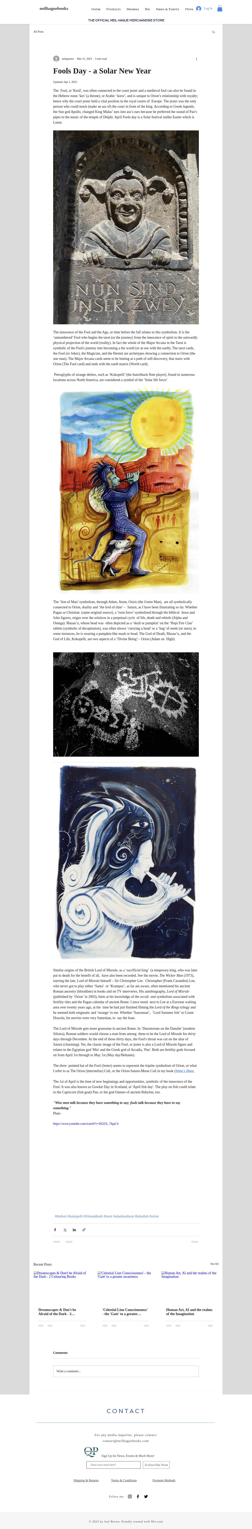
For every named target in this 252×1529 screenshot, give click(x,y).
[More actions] (196, 58)
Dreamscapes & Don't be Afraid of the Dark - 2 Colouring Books (57, 1312)
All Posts (38, 31)
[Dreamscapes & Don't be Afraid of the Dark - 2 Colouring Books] (62, 1287)
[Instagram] (129, 1496)
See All (214, 1263)
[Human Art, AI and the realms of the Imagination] (189, 1287)
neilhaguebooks (54, 8)
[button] (219, 8)
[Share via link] (84, 1230)
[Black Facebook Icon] (137, 1496)
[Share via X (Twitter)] (65, 1230)
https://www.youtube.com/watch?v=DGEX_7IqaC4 (85, 1123)
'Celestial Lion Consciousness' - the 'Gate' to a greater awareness (125, 1312)
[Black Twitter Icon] (146, 1496)
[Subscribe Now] (156, 1465)
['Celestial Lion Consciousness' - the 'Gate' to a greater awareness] (126, 1287)
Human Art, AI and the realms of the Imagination (189, 1312)
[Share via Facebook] (55, 1230)
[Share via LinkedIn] (74, 1230)
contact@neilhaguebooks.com (126, 1441)
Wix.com (157, 1521)
